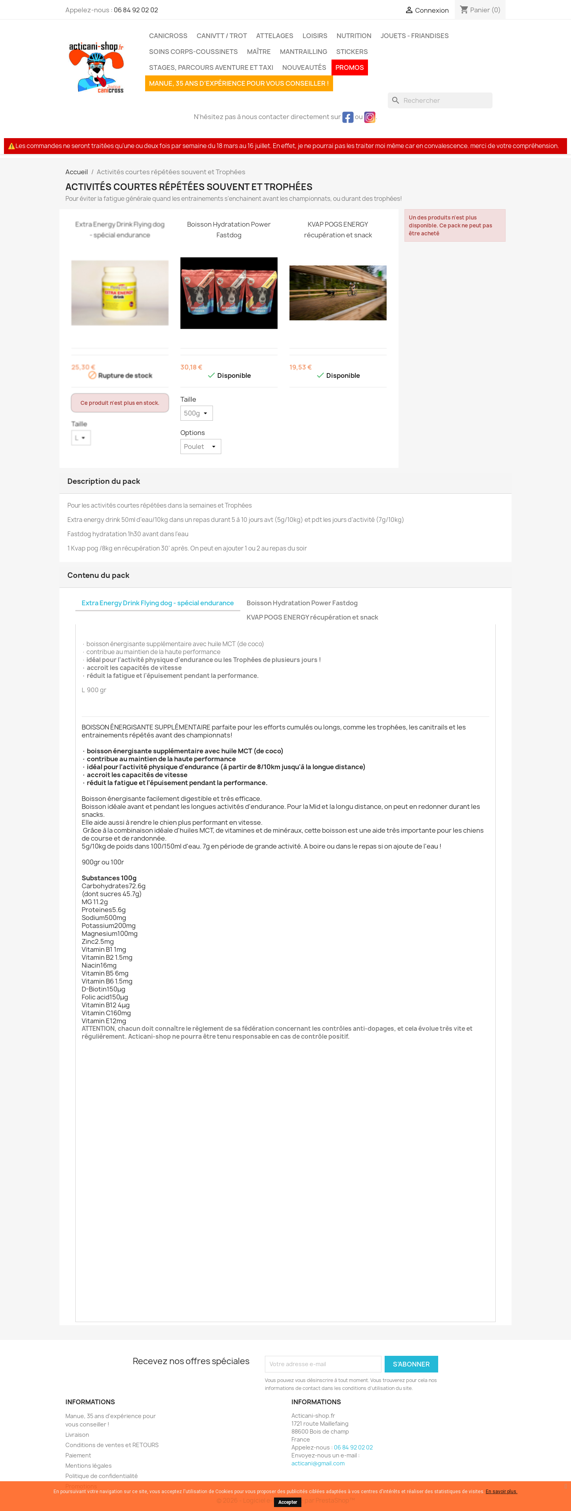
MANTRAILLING (303, 51)
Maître (259, 51)
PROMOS (349, 67)
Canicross (168, 35)
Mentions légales (88, 1465)
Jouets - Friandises (415, 35)
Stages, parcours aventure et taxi (211, 67)
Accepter (287, 1502)
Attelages (274, 35)
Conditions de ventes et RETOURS (112, 1445)
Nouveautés (304, 67)
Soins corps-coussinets (193, 51)
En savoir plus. (501, 1491)
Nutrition (354, 35)
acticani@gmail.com (318, 1463)
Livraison (77, 1434)
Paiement (78, 1455)
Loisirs (315, 35)
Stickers (352, 51)
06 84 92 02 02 (136, 10)
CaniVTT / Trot (222, 35)
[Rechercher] (440, 100)
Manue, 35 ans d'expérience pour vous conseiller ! (239, 83)
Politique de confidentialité (101, 1476)
